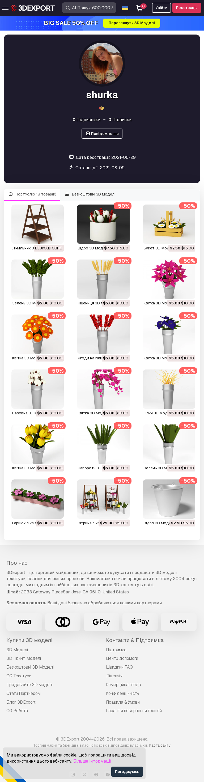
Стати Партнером (23, 693)
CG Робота (17, 710)
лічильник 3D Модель (32, 248)
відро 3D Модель (94, 248)
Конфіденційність (122, 693)
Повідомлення (102, 133)
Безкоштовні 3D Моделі (90, 194)
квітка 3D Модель (160, 303)
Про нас (16, 562)
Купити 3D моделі (29, 640)
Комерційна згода (123, 684)
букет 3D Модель (160, 248)
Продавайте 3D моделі (29, 684)
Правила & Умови (123, 702)
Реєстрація (187, 7)
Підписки (119, 119)
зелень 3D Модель (29, 303)
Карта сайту (160, 745)
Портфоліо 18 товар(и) (32, 194)
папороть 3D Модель (97, 468)
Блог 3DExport (21, 702)
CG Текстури (18, 676)
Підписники (86, 119)
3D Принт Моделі (23, 658)
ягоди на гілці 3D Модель (101, 358)
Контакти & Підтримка (135, 640)
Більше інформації (92, 761)
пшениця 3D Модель (97, 303)
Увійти (161, 7)
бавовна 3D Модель (30, 413)
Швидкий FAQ (119, 667)
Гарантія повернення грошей (134, 710)
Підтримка (116, 650)
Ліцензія (114, 676)
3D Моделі (17, 650)
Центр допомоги (122, 658)
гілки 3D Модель (159, 413)
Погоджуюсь (127, 771)
